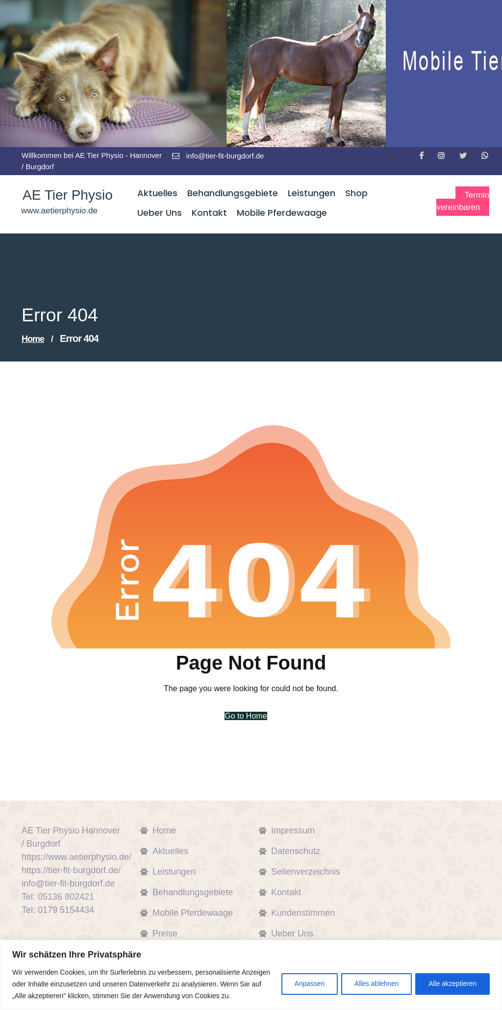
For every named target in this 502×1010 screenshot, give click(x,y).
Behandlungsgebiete (192, 892)
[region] (251, 969)
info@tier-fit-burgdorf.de (218, 156)
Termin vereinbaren (460, 201)
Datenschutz (295, 851)
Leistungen (174, 872)
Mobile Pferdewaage (192, 913)
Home (33, 339)
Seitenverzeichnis (305, 872)
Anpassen (301, 978)
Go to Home (245, 716)
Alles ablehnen (372, 978)
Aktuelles (170, 851)
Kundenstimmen (303, 913)
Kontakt (286, 892)
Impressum (293, 830)
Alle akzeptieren (451, 978)
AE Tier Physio (66, 195)
